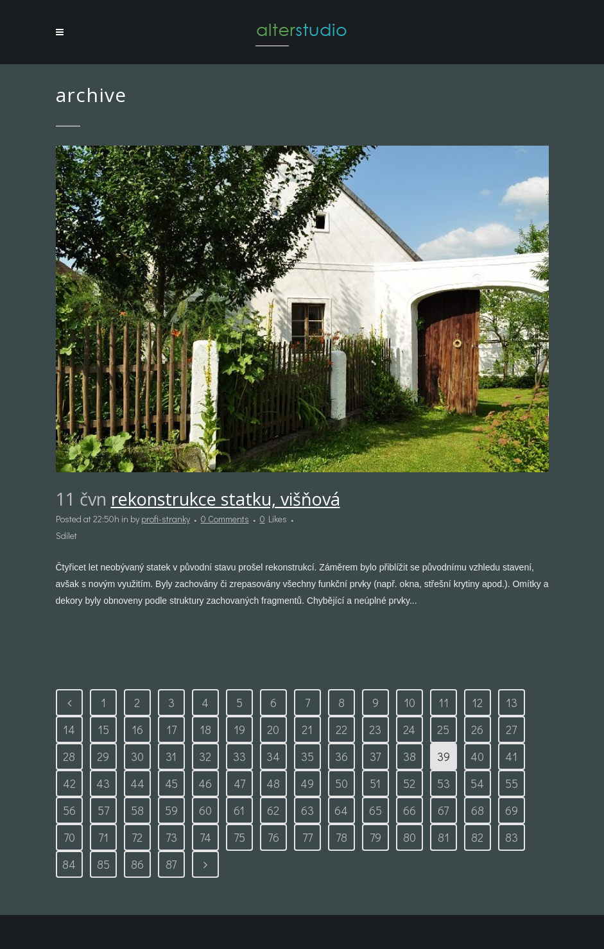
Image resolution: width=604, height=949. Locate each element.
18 (205, 729)
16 (137, 729)
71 (103, 837)
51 (375, 783)
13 (511, 702)
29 (103, 756)
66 (409, 810)
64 (341, 810)
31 (171, 756)
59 (171, 810)
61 (239, 810)
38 (409, 756)
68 (477, 810)
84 (69, 864)
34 (273, 756)
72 (137, 837)
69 (511, 810)
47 (239, 783)
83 (511, 837)
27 (511, 729)
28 (69, 756)
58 (137, 810)
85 (103, 864)
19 (239, 729)
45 (171, 783)
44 (137, 783)
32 (205, 756)
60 (205, 810)
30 (137, 756)
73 (171, 837)
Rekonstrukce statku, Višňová (225, 499)
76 (273, 837)
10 (409, 702)
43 (103, 783)
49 (307, 783)
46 (205, 783)
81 (443, 837)
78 (341, 837)
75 (239, 837)
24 (409, 729)
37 (375, 756)
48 (273, 783)
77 (307, 837)
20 (273, 729)
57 (103, 810)
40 (477, 756)
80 (409, 837)
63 (307, 810)
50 (341, 783)
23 (375, 729)
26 (477, 729)
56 (69, 810)
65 (375, 810)
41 (511, 756)
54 (477, 783)
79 (375, 837)
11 (443, 702)
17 (171, 729)
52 (409, 783)
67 (443, 810)
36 (341, 756)
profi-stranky (165, 519)
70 (69, 837)
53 (443, 783)
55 (511, 783)
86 (137, 864)
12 (477, 702)
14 (69, 729)
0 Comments (225, 519)
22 (341, 729)
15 (103, 729)
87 (171, 864)
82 (477, 837)
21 (307, 729)
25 (443, 729)
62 (273, 810)
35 (307, 756)
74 (205, 837)
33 (239, 756)
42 (69, 783)
